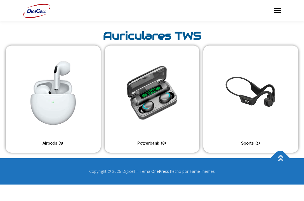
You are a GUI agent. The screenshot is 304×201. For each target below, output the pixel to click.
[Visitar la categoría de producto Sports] (251, 99)
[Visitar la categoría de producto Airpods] (53, 99)
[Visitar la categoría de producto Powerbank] (152, 99)
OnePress (160, 171)
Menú (277, 10)
